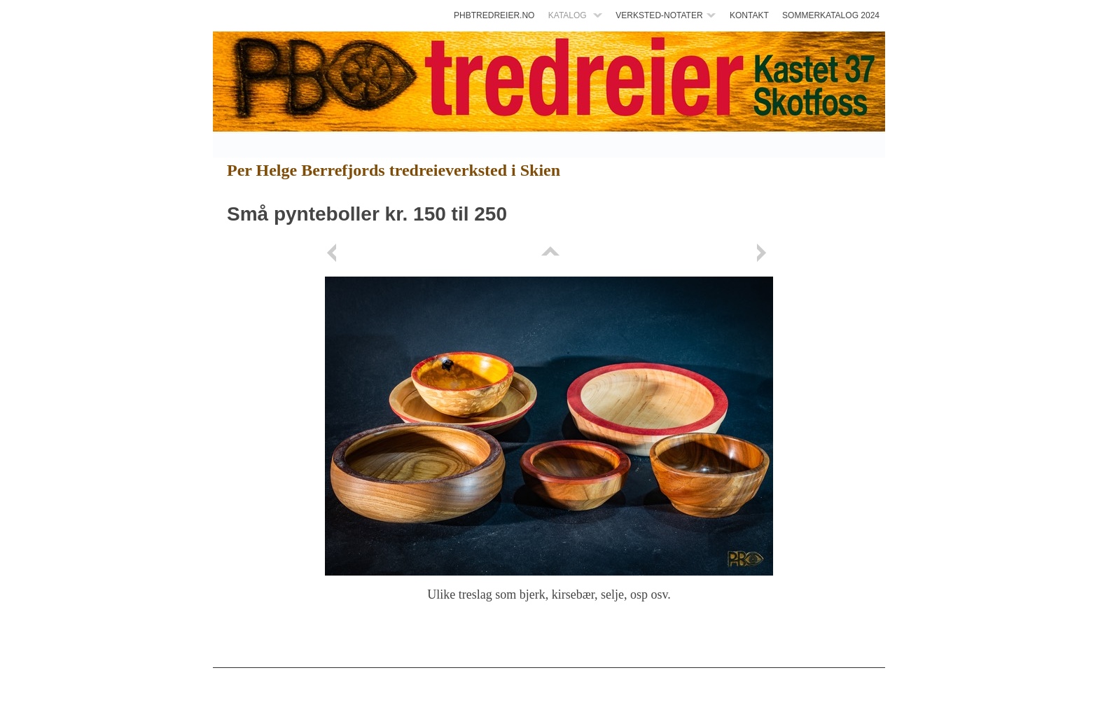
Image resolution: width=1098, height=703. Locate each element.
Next (764, 253)
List (549, 253)
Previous (334, 253)
